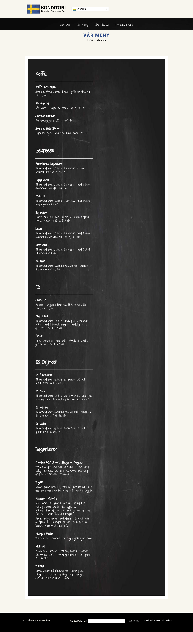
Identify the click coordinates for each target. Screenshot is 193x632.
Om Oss (65, 25)
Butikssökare (44, 620)
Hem (23, 620)
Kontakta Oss (124, 25)
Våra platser (101, 25)
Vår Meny (82, 25)
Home (90, 40)
